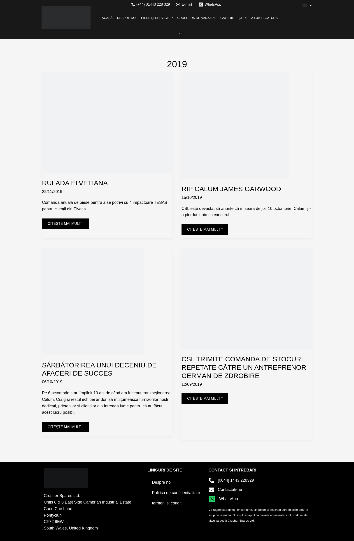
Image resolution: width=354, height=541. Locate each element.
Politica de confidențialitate (176, 492)
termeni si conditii (167, 503)
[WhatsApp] (210, 4)
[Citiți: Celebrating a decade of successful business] (90, 298)
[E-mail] (184, 4)
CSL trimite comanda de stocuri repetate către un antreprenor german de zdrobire (244, 367)
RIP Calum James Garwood (231, 189)
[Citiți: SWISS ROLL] (107, 119)
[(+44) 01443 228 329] (150, 4)
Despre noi (162, 482)
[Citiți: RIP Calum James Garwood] (232, 122)
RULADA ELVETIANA (75, 183)
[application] (310, 5)
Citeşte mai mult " (65, 221)
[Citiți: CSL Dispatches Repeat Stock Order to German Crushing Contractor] (246, 295)
